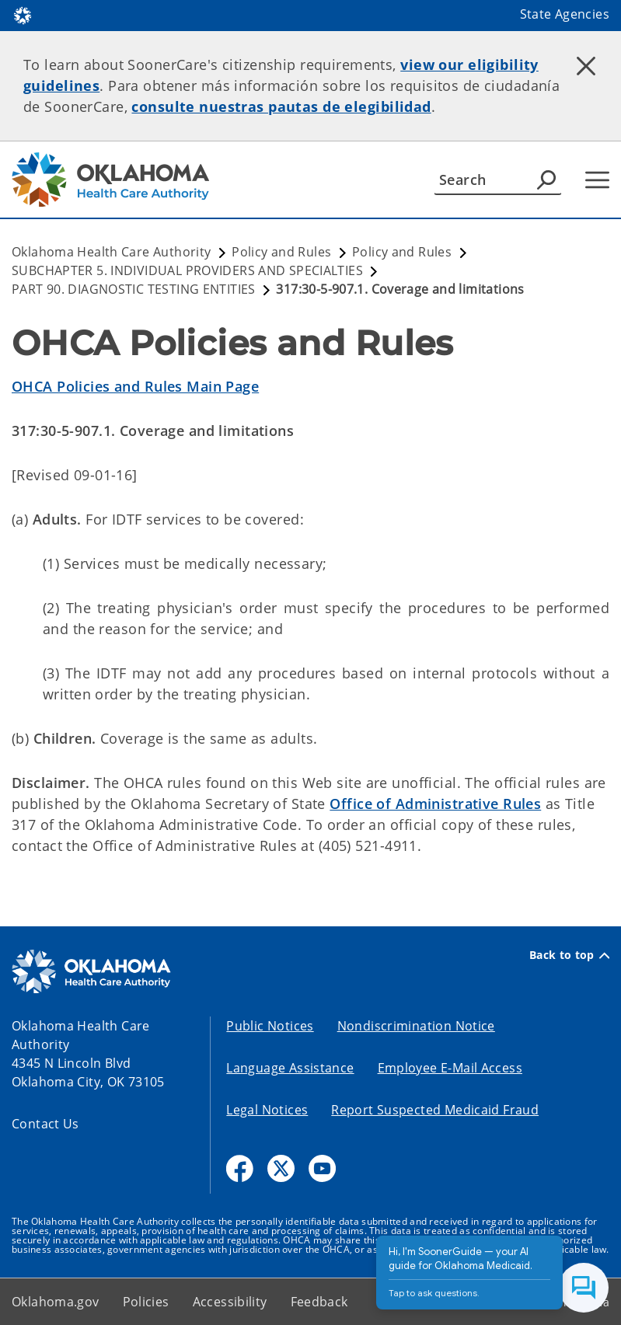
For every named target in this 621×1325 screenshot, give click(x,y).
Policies (146, 1301)
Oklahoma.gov (55, 1301)
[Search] (498, 179)
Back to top (569, 955)
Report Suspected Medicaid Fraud (435, 1109)
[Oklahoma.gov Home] (22, 14)
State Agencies (564, 14)
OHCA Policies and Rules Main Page (135, 386)
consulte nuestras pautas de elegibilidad (281, 106)
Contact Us (45, 1123)
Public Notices (269, 1025)
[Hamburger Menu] (597, 180)
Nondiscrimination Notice (416, 1025)
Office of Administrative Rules (435, 803)
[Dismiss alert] (586, 66)
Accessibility (230, 1301)
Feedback (319, 1301)
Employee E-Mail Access (450, 1067)
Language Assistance (290, 1067)
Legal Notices (267, 1109)
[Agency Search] (546, 179)
